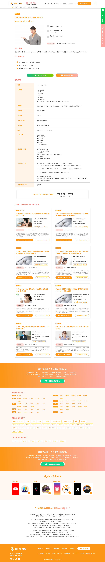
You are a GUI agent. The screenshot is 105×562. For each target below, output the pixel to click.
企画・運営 (79, 424)
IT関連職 (46, 421)
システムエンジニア (17, 424)
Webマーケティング (18, 421)
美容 (87, 428)
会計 (34, 421)
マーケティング (35, 424)
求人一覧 (53, 3)
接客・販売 (51, 428)
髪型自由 (62, 441)
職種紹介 (64, 548)
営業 (14, 428)
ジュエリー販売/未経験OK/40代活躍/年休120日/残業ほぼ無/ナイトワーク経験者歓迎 (71, 215)
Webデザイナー (56, 421)
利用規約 (48, 553)
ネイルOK (15, 441)
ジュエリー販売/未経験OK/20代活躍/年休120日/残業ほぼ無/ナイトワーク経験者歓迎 (32, 252)
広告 (32, 428)
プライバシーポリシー (57, 553)
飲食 (20, 431)
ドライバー (60, 428)
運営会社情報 (67, 553)
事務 (66, 424)
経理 (68, 428)
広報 (44, 428)
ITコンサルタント (23, 428)
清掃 (27, 424)
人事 (39, 421)
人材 (72, 424)
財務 (76, 421)
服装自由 (32, 441)
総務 (81, 428)
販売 (28, 421)
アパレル (83, 421)
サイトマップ (75, 553)
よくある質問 (41, 553)
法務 (38, 428)
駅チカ (54, 441)
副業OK (39, 441)
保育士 (74, 428)
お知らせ (65, 3)
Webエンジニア (67, 421)
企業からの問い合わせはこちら (87, 553)
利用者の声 (58, 3)
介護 (14, 431)
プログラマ (45, 424)
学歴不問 (24, 441)
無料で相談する (84, 548)
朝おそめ (47, 441)
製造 (53, 424)
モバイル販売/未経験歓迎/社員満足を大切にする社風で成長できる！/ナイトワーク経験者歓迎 (71, 252)
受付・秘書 (89, 424)
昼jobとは (47, 3)
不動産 (59, 424)
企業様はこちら (72, 3)
